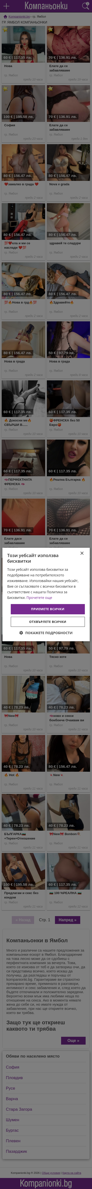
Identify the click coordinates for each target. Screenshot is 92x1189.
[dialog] (46, 594)
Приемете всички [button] (47, 609)
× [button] (82, 553)
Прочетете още (39, 597)
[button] (45, 632)
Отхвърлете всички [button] (47, 621)
